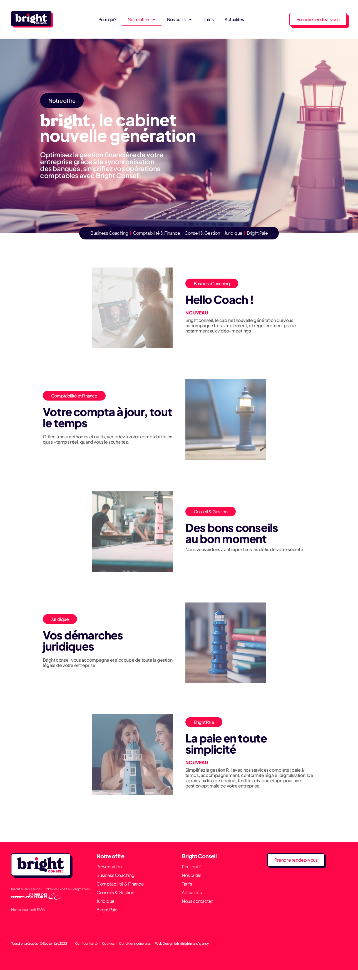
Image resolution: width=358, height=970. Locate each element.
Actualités (234, 19)
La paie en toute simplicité (226, 743)
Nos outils (180, 19)
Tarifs (208, 19)
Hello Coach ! (219, 299)
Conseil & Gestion (210, 511)
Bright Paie (204, 722)
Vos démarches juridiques (83, 640)
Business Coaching (212, 283)
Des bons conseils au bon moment (231, 533)
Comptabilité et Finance (74, 396)
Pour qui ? (107, 19)
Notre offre (142, 19)
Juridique (60, 619)
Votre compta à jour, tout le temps (107, 417)
